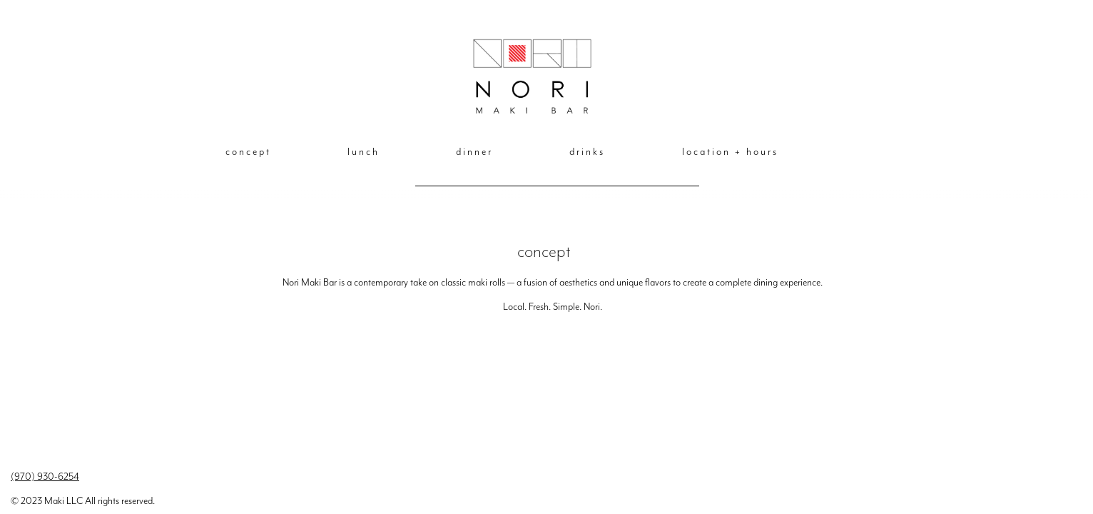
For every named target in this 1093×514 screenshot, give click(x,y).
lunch (363, 152)
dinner (474, 152)
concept (248, 152)
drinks (587, 152)
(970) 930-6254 (45, 476)
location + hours (730, 152)
